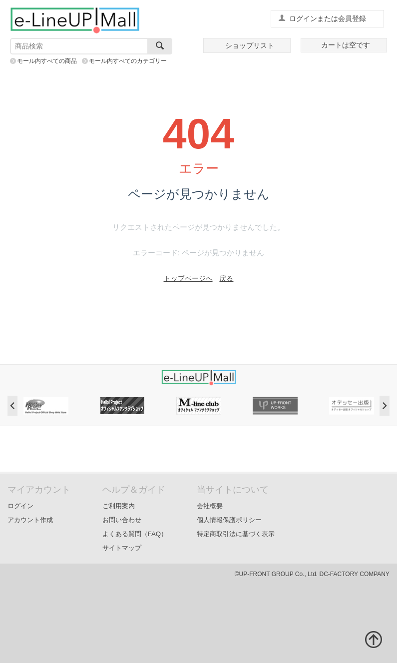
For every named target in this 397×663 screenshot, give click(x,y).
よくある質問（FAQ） (135, 534)
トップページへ (188, 278)
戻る (226, 278)
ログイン (20, 506)
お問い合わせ (121, 520)
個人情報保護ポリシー (229, 520)
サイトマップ (121, 548)
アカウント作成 (30, 520)
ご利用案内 (118, 506)
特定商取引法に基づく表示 (236, 534)
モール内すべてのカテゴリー (128, 60)
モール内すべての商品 (47, 60)
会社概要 (210, 506)
